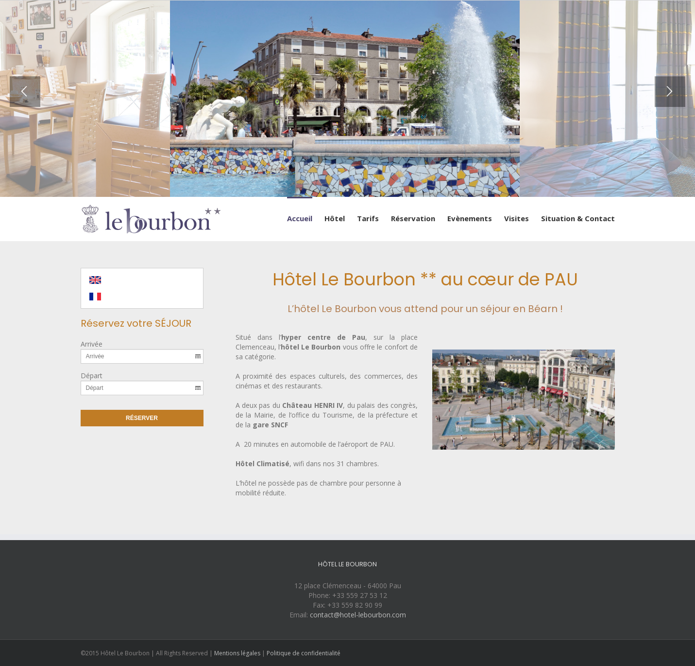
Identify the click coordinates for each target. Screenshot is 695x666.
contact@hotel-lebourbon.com (358, 614)
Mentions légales (237, 653)
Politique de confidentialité (303, 653)
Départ (91, 375)
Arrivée (91, 344)
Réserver (142, 418)
